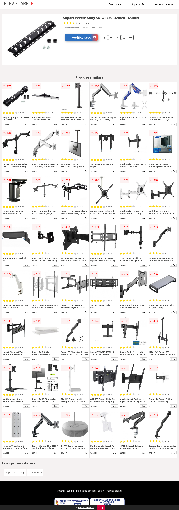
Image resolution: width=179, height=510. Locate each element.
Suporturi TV (137, 4)
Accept (100, 507)
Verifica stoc (85, 37)
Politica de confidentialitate (90, 490)
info (26, 124)
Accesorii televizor (164, 4)
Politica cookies (115, 490)
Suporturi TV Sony (15, 472)
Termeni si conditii (64, 490)
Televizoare (115, 4)
